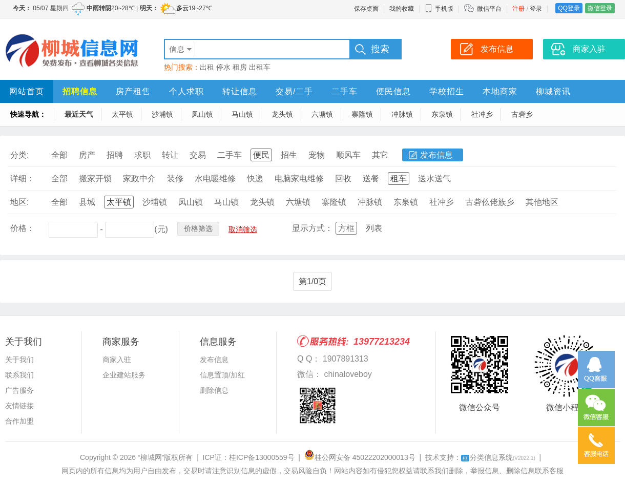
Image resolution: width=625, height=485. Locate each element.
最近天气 (79, 114)
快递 (255, 178)
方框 (346, 228)
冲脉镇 (402, 114)
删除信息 (214, 390)
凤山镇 (202, 114)
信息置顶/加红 (222, 375)
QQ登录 (569, 8)
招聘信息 (79, 91)
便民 (261, 155)
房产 (87, 155)
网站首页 (26, 91)
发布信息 (436, 155)
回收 (343, 178)
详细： (22, 178)
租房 (240, 67)
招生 (289, 155)
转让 (170, 155)
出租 (207, 67)
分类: (19, 155)
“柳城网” (151, 457)
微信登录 (600, 8)
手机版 (439, 8)
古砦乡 (522, 114)
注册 (518, 8)
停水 (223, 67)
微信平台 (489, 8)
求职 (142, 155)
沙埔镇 (162, 114)
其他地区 (542, 202)
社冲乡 (482, 114)
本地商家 (500, 91)
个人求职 (186, 91)
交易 (198, 155)
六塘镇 (322, 114)
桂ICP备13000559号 (262, 457)
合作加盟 (19, 421)
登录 (536, 8)
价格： (22, 228)
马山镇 (242, 114)
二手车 (344, 91)
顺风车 (348, 155)
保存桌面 (366, 8)
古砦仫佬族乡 (489, 202)
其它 (380, 155)
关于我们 (19, 359)
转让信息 (239, 91)
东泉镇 (442, 114)
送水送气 (434, 178)
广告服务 (19, 390)
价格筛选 (198, 228)
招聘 (115, 155)
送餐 (371, 178)
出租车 (259, 67)
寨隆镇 (362, 114)
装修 (175, 178)
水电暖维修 (215, 178)
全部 (59, 155)
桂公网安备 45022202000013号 (359, 457)
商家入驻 (116, 359)
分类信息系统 (498, 457)
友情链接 (19, 406)
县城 (87, 202)
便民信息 (393, 91)
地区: (19, 202)
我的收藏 (401, 8)
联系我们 (19, 375)
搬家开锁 (95, 178)
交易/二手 (294, 91)
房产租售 (133, 91)
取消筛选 (242, 229)
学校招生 (446, 91)
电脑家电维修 (299, 178)
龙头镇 (282, 114)
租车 (398, 178)
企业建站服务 (123, 375)
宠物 (316, 155)
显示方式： (312, 228)
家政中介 (139, 178)
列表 (374, 228)
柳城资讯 (553, 91)
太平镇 (122, 114)
